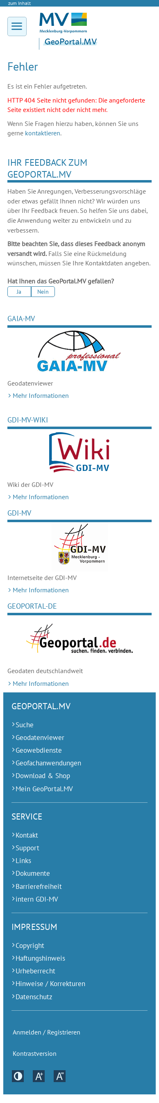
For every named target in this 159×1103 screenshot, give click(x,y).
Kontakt (27, 835)
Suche (25, 724)
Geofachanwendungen (48, 762)
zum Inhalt (19, 3)
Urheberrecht (35, 970)
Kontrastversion (35, 1053)
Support (27, 847)
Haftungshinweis (40, 958)
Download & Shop (43, 775)
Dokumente (33, 873)
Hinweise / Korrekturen (50, 983)
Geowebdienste (39, 750)
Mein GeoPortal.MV (44, 788)
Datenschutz (34, 996)
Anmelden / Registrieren (46, 1032)
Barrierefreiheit (39, 886)
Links (23, 860)
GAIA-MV (21, 318)
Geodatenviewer (40, 737)
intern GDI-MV (37, 899)
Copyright (30, 945)
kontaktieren (42, 133)
